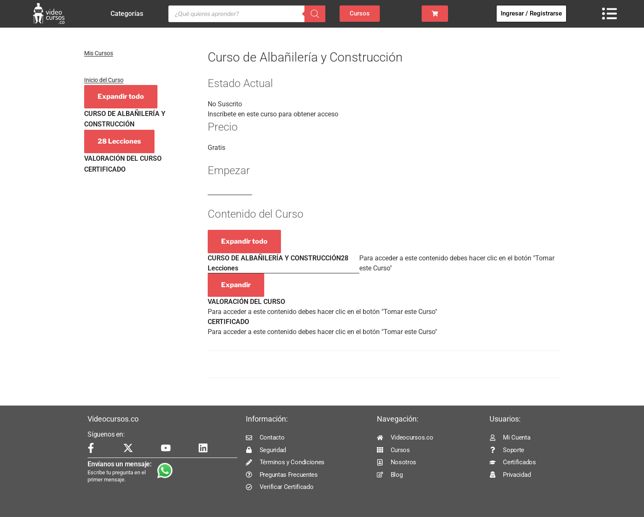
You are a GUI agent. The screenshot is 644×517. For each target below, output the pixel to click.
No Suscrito (225, 104)
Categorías (129, 14)
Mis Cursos (98, 53)
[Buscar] (314, 13)
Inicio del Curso (104, 80)
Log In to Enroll (230, 191)
